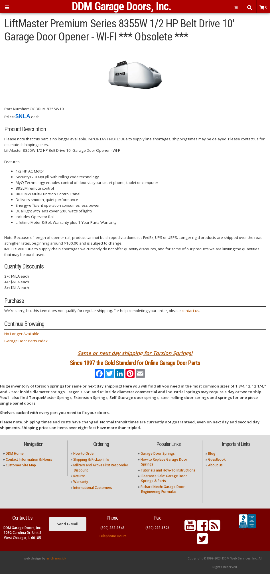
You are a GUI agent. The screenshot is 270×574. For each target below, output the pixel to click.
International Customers (92, 487)
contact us (190, 310)
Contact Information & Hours (29, 459)
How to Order (84, 453)
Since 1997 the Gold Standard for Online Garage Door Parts (135, 362)
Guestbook (217, 459)
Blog (212, 453)
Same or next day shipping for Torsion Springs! (135, 353)
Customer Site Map (21, 465)
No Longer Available (21, 333)
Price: (9, 116)
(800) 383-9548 (112, 528)
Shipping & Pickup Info (91, 459)
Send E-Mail (67, 523)
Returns (79, 476)
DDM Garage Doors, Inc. (121, 6)
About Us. (216, 465)
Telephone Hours (113, 536)
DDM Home (15, 453)
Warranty (80, 481)
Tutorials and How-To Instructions (168, 470)
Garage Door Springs (158, 453)
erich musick (56, 558)
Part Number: (16, 108)
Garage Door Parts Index (26, 340)
